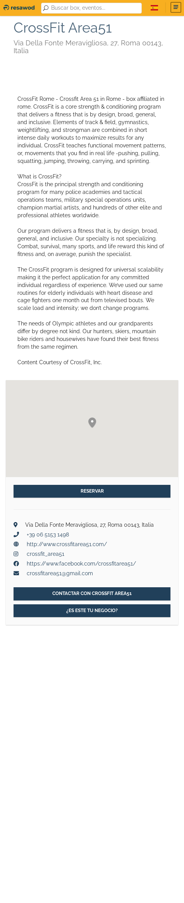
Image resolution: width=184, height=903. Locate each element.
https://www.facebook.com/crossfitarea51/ (81, 563)
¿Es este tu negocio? (92, 610)
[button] (92, 423)
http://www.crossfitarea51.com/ (67, 544)
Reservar (92, 491)
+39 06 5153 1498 (48, 534)
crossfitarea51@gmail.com (60, 573)
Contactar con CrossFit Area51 (92, 593)
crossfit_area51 (45, 554)
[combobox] (95, 8)
